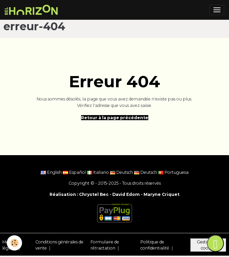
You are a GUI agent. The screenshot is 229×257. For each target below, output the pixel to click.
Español (75, 172)
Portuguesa (173, 172)
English (52, 172)
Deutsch (122, 172)
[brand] (32, 10)
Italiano (98, 172)
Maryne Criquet (161, 194)
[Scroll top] (215, 243)
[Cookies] (14, 243)
